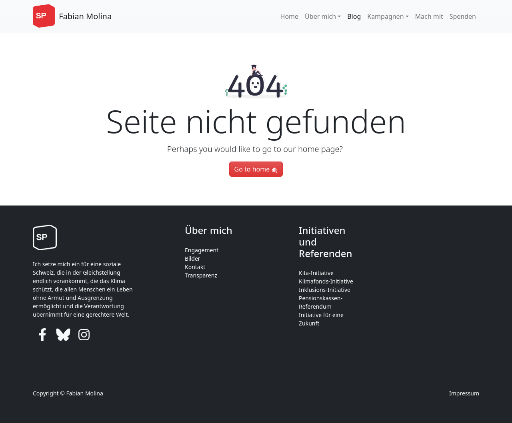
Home (289, 16)
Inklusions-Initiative (324, 289)
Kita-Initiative (316, 273)
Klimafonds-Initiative (326, 281)
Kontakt (195, 267)
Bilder (192, 258)
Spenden (463, 16)
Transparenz (201, 275)
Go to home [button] (256, 169)
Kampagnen (385, 16)
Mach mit (429, 16)
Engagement (201, 250)
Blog (354, 16)
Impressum (464, 393)
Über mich (320, 16)
